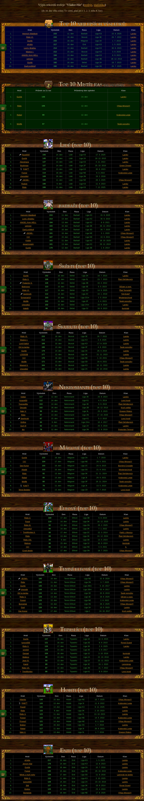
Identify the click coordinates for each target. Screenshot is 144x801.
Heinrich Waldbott (29, 34)
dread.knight (28, 244)
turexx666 (25, 643)
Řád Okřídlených (125, 279)
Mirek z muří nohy (27, 775)
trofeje (88, 5)
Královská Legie (123, 115)
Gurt (23, 607)
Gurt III (23, 426)
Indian (23, 397)
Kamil (25, 664)
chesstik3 (27, 529)
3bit (27, 785)
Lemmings (126, 664)
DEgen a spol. (125, 287)
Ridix (19, 106)
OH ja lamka (24, 347)
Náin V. (23, 411)
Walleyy (25, 657)
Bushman (24, 165)
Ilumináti (125, 308)
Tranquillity (23, 404)
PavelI (23, 707)
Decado (23, 407)
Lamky (133, 34)
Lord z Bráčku (30, 48)
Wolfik (19, 124)
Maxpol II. (24, 365)
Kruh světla (126, 407)
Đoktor (23, 725)
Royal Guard (126, 643)
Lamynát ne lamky (125, 775)
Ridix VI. (30, 37)
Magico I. (30, 52)
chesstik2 (26, 305)
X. (126, 547)
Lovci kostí (125, 400)
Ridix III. (27, 525)
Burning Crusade (125, 466)
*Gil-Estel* (125, 294)
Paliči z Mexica (125, 532)
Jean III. (25, 660)
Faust (27, 521)
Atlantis (23, 699)
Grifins (23, 422)
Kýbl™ (26, 169)
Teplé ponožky (123, 124)
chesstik (24, 589)
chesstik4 (24, 176)
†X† (28, 237)
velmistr (30, 59)
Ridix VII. (26, 668)
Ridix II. (26, 279)
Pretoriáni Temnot (125, 429)
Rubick (24, 184)
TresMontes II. (29, 532)
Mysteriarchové (125, 297)
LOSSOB (24, 354)
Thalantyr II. (27, 283)
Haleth (26, 308)
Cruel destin (27, 550)
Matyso (27, 543)
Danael (26, 653)
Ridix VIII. (27, 540)
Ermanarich (26, 297)
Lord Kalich (24, 343)
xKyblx (30, 44)
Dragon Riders (125, 411)
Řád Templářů (125, 290)
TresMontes (27, 671)
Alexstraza (24, 162)
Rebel (19, 115)
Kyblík (28, 240)
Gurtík (29, 41)
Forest (24, 173)
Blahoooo (26, 287)
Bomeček (23, 604)
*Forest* (22, 721)
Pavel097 (26, 155)
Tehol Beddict (24, 490)
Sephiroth (27, 294)
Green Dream (125, 165)
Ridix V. (27, 518)
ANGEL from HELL (30, 55)
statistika (99, 5)
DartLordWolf (29, 66)
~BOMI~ (25, 180)
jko (23, 429)
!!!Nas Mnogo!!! (123, 106)
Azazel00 (23, 400)
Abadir (24, 469)
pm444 (26, 650)
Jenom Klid (27, 764)
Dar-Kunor (24, 466)
